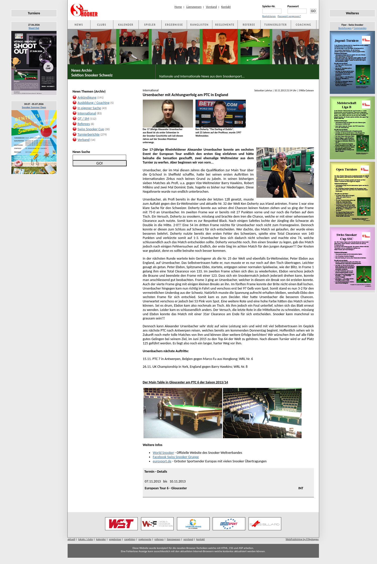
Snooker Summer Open (34, 107)
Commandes (360, 28)
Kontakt (226, 7)
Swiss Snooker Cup (91, 129)
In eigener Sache (89, 108)
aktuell (71, 539)
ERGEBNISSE (174, 24)
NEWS (79, 24)
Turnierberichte (89, 134)
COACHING (303, 24)
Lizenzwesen (194, 7)
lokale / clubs (85, 539)
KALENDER (125, 24)
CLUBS (101, 24)
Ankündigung (87, 97)
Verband (84, 140)
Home (178, 7)
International (87, 113)
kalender (101, 539)
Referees (84, 124)
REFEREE (249, 24)
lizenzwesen (173, 539)
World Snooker (163, 453)
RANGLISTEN (199, 24)
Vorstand (211, 7)
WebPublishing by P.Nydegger (302, 539)
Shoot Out (34, 28)
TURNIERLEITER (275, 24)
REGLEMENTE (224, 24)
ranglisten (129, 539)
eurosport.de (162, 461)
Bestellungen (344, 28)
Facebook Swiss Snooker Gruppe (176, 457)
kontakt (200, 539)
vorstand (188, 539)
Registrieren (269, 16)
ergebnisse (115, 539)
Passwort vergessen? (289, 16)
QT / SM (83, 118)
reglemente (144, 539)
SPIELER (150, 24)
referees (159, 539)
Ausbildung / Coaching (94, 103)
